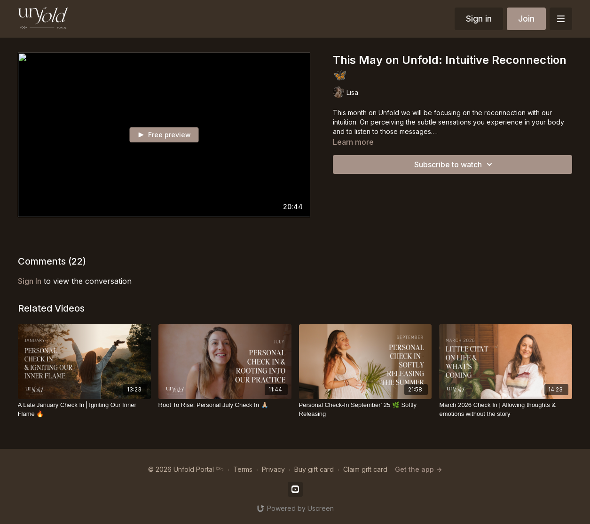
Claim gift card (365, 469)
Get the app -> (418, 469)
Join (526, 18)
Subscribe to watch (454, 164)
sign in (29, 281)
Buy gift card (314, 469)
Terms (242, 469)
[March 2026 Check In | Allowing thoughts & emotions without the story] (505, 409)
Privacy (273, 469)
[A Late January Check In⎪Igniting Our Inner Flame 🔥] (84, 409)
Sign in (479, 18)
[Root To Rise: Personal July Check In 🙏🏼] (224, 405)
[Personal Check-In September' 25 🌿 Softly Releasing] (365, 409)
